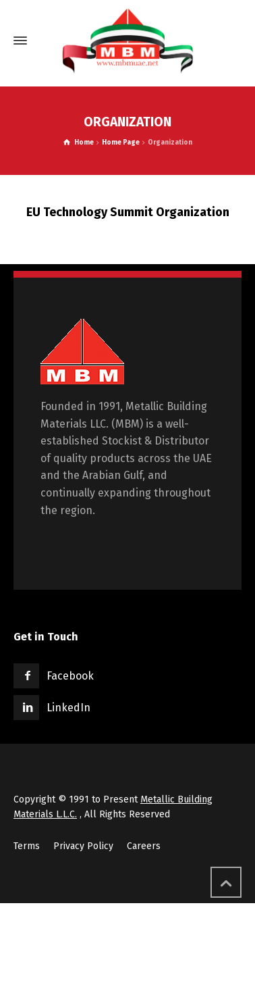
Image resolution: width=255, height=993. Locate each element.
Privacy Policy (83, 846)
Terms (26, 846)
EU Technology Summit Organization (127, 212)
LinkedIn (68, 707)
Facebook (70, 675)
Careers (144, 846)
